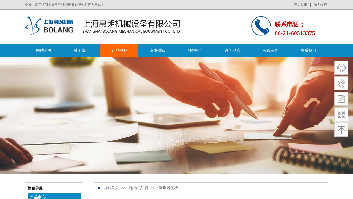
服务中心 (195, 50)
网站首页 (44, 50)
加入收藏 (320, 5)
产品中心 (119, 50)
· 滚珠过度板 (167, 188)
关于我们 (81, 50)
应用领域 (157, 50)
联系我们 (308, 50)
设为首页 (300, 5)
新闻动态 (232, 50)
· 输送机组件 (138, 188)
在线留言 (270, 50)
